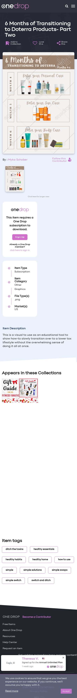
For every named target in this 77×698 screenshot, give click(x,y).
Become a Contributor (36, 617)
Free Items (9, 624)
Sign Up (19, 237)
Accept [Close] (66, 691)
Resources (9, 636)
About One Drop (12, 630)
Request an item (12, 648)
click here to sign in (20, 250)
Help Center (10, 642)
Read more (11, 691)
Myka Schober (17, 159)
